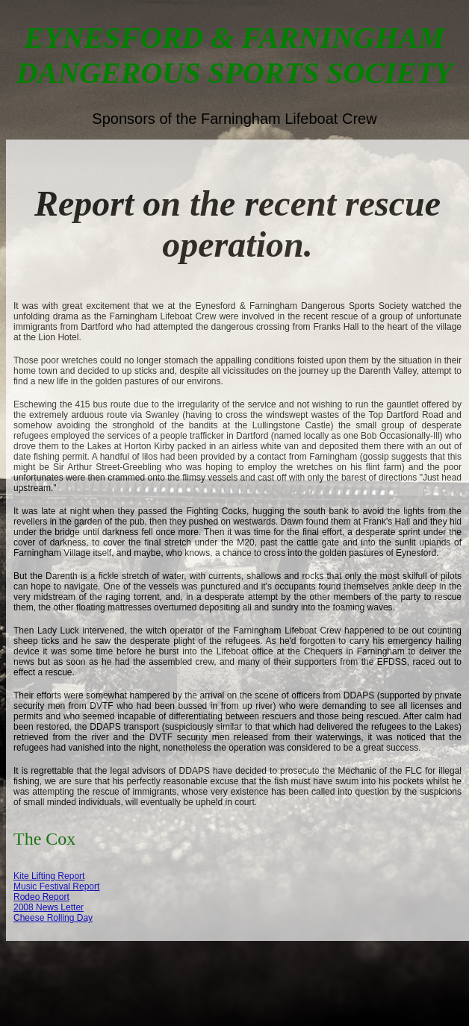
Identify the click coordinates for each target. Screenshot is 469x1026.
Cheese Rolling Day (53, 918)
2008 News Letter (48, 907)
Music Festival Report (56, 886)
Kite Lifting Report (48, 876)
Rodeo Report (41, 897)
